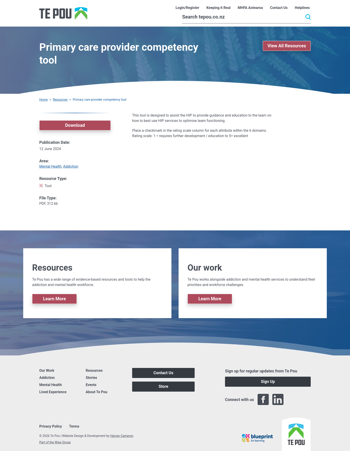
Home (43, 99)
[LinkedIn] (277, 399)
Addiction (70, 166)
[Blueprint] (257, 438)
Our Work (46, 370)
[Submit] (308, 17)
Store (163, 386)
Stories (91, 378)
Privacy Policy (50, 426)
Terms (74, 426)
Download (75, 125)
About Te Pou (96, 392)
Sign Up (268, 381)
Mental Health (50, 166)
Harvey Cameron (121, 436)
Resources (60, 99)
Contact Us (163, 372)
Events (91, 385)
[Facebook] (263, 399)
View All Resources (286, 45)
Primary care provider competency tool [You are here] (99, 99)
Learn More (54, 298)
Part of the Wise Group (55, 442)
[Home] (63, 13)
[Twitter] (292, 399)
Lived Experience (53, 392)
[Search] (246, 16)
